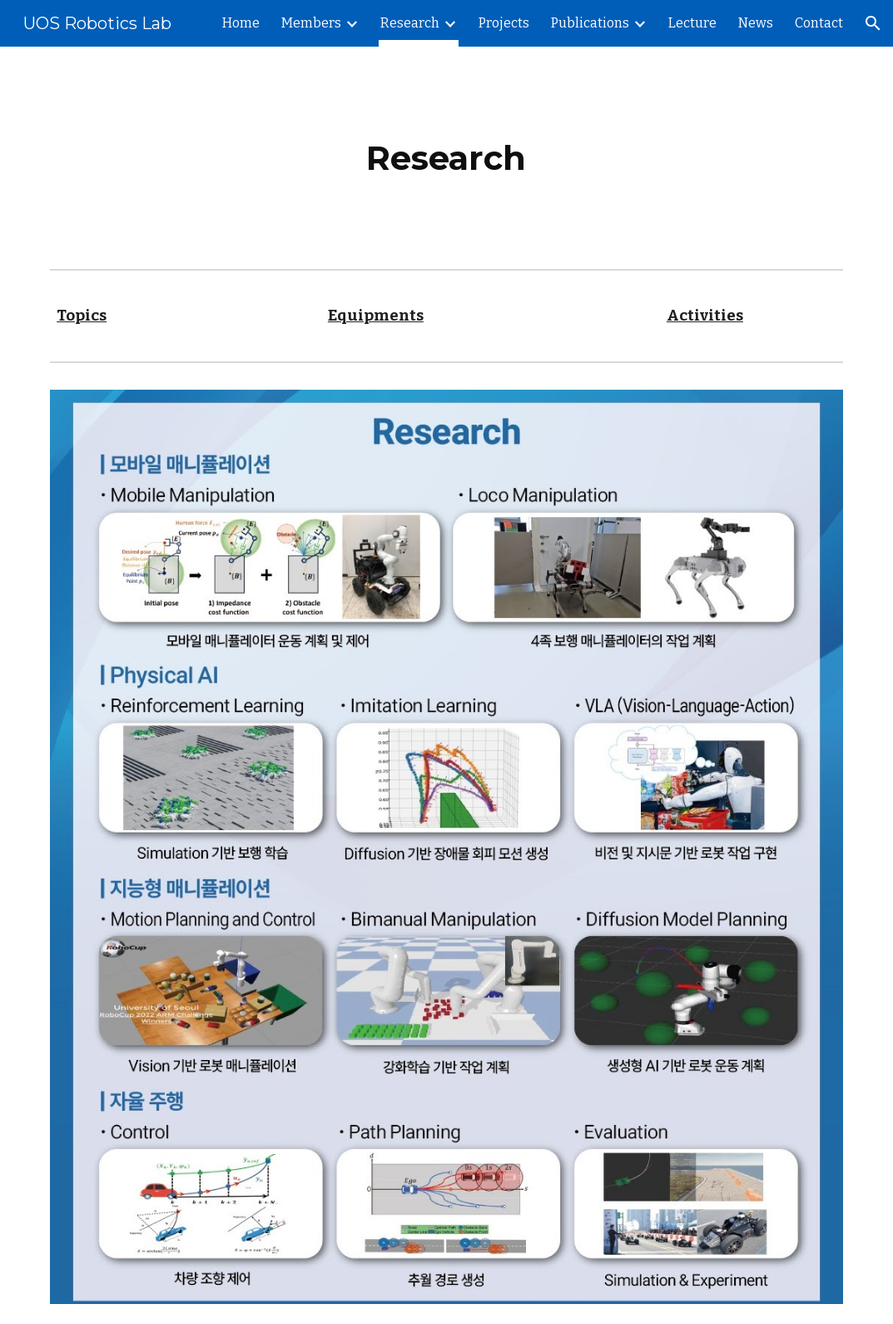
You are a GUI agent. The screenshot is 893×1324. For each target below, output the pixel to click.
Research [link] (409, 23)
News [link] (755, 23)
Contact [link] (819, 23)
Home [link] (241, 23)
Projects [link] (504, 23)
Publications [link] (590, 23)
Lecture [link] (692, 23)
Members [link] (311, 23)
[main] (446, 154)
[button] (873, 23)
